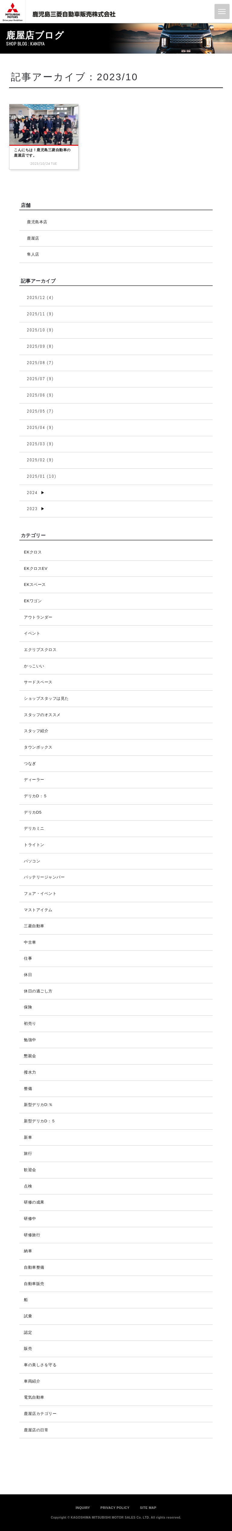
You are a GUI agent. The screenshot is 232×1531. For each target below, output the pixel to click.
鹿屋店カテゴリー (40, 1413)
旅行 (28, 1153)
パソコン (32, 861)
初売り (30, 1023)
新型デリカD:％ (38, 1104)
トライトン (34, 844)
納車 (28, 1251)
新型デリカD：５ (40, 1121)
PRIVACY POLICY (115, 1507)
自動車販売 (34, 1283)
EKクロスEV (35, 568)
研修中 (30, 1218)
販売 (28, 1348)
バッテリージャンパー (44, 877)
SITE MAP (148, 1507)
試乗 (28, 1316)
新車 (28, 1137)
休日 (28, 974)
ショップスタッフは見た (46, 698)
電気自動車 (34, 1397)
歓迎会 (30, 1169)
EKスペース (35, 584)
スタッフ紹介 (36, 731)
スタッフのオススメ (42, 714)
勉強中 (30, 1040)
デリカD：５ (35, 796)
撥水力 (30, 1072)
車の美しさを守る (40, 1365)
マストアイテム (38, 910)
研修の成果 (34, 1202)
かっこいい (34, 666)
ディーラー (34, 779)
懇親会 (30, 1056)
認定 (28, 1332)
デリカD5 (33, 812)
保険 (28, 1007)
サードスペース (38, 682)
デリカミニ (34, 828)
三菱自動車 (34, 926)
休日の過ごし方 (38, 991)
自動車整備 (34, 1267)
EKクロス (33, 552)
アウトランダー (38, 617)
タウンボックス (38, 747)
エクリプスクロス (40, 649)
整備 (28, 1088)
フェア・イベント (40, 893)
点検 (28, 1186)
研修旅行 (32, 1235)
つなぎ (30, 763)
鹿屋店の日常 (36, 1430)
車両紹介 (32, 1381)
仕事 (28, 958)
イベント (32, 633)
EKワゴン (33, 601)
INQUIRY (83, 1507)
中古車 (30, 942)
